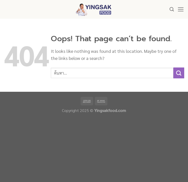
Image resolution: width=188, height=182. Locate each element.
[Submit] (178, 72)
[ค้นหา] (172, 9)
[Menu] (180, 9)
